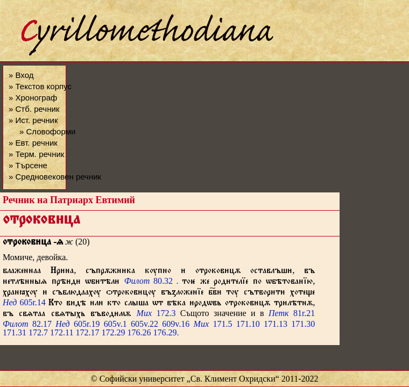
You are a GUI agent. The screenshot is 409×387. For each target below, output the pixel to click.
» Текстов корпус (40, 86)
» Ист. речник (33, 120)
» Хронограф (33, 97)
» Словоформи (47, 131)
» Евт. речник (33, 142)
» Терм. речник (36, 154)
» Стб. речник (34, 108)
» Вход (21, 75)
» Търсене (28, 165)
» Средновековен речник (55, 176)
